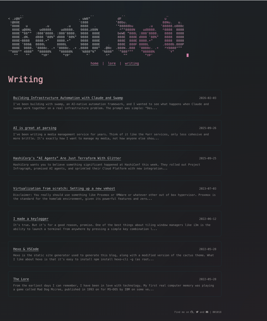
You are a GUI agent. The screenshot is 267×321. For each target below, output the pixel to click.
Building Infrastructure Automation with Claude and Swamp (68, 107)
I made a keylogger (30, 228)
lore (112, 73)
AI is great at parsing (34, 138)
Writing (25, 89)
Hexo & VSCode (26, 259)
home (94, 73)
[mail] (207, 312)
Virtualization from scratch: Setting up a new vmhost (64, 198)
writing (132, 73)
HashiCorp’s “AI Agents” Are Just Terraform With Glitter (67, 168)
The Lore (21, 289)
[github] (191, 312)
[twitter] (197, 312)
